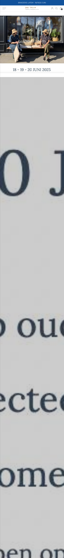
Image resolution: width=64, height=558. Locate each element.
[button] (4, 8)
